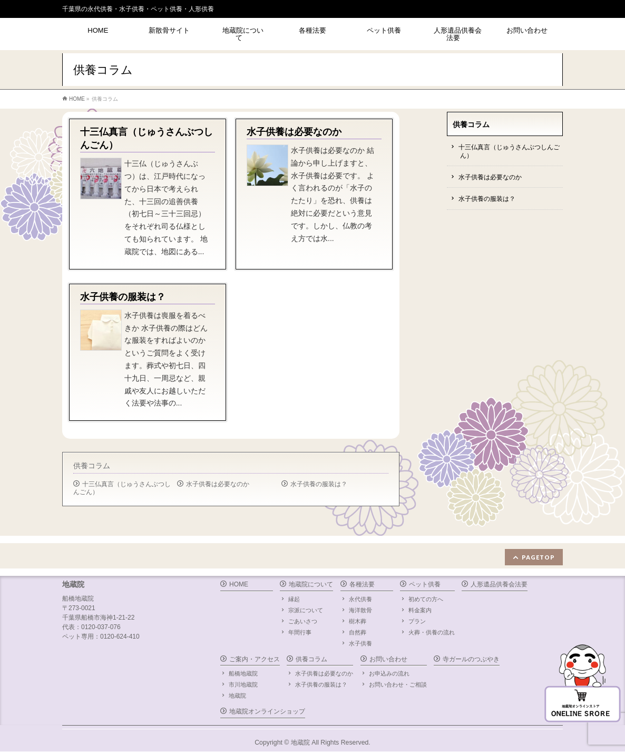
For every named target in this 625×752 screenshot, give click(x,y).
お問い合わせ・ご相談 (398, 684)
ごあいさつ (302, 621)
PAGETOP (538, 557)
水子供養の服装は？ (318, 484)
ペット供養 (425, 584)
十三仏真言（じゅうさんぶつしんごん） (122, 488)
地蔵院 (237, 695)
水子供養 (360, 643)
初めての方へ (425, 599)
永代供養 (360, 599)
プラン (417, 621)
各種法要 (362, 584)
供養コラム (91, 465)
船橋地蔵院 (243, 673)
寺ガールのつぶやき (471, 659)
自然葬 (357, 632)
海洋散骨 (360, 610)
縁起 (294, 599)
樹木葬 (357, 621)
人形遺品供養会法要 (499, 584)
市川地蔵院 (243, 684)
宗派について (305, 610)
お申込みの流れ (389, 673)
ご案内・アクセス (254, 659)
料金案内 (420, 610)
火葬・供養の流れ (431, 632)
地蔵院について (311, 584)
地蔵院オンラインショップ (267, 711)
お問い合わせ (388, 659)
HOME (238, 584)
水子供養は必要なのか (217, 484)
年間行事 (299, 632)
